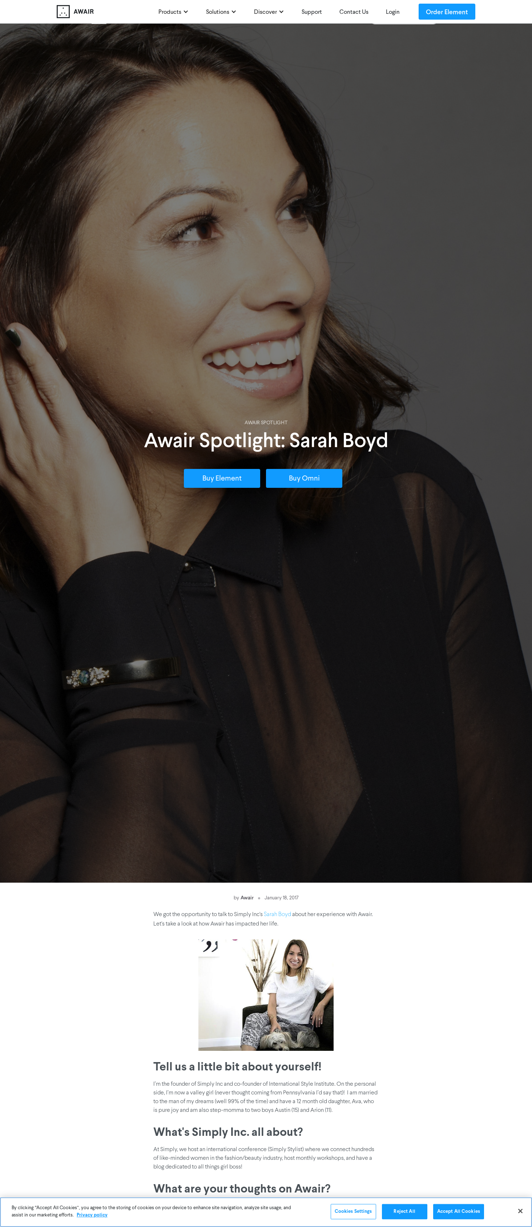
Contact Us (353, 12)
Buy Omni (304, 478)
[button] (173, 12)
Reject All (404, 1212)
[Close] (520, 1211)
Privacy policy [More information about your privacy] (92, 1215)
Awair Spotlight (266, 423)
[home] (104, 11)
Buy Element (222, 478)
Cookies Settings (353, 1212)
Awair (247, 897)
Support (312, 12)
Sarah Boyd (277, 915)
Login (393, 12)
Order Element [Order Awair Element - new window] (447, 12)
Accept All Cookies (458, 1212)
